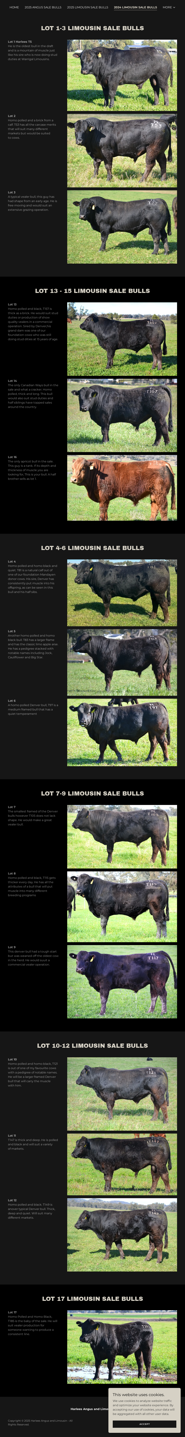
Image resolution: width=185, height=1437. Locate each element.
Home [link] (14, 7)
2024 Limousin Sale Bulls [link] (135, 7)
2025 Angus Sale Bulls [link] (43, 7)
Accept (144, 1424)
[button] (169, 7)
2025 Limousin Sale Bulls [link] (87, 7)
